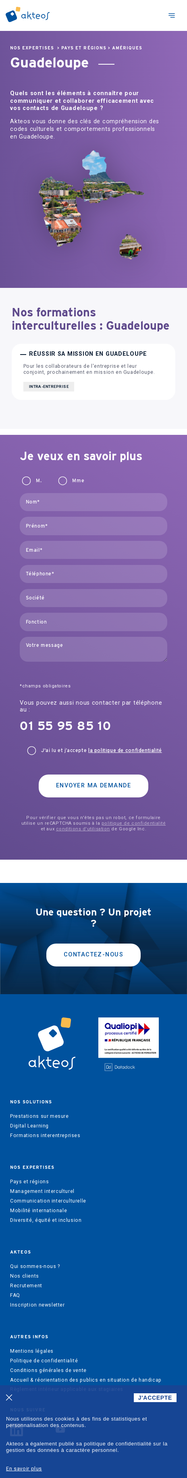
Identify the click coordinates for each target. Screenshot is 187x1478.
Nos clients (24, 1276)
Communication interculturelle (48, 1201)
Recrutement (26, 1285)
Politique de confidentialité (44, 1361)
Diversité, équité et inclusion (45, 1220)
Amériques (127, 48)
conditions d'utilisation (83, 829)
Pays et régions (83, 48)
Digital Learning (29, 1126)
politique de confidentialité (134, 823)
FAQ (15, 1295)
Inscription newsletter (37, 1305)
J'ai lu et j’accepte (101, 750)
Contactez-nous (93, 954)
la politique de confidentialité (125, 750)
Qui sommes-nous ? (35, 1266)
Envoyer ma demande (93, 785)
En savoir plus (24, 1469)
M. (39, 480)
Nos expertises (32, 48)
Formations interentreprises (45, 1135)
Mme (78, 480)
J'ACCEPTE (155, 1397)
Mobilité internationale (38, 1210)
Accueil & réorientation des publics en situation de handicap (86, 1380)
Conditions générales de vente (48, 1370)
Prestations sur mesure (39, 1116)
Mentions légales (32, 1351)
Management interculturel (42, 1191)
